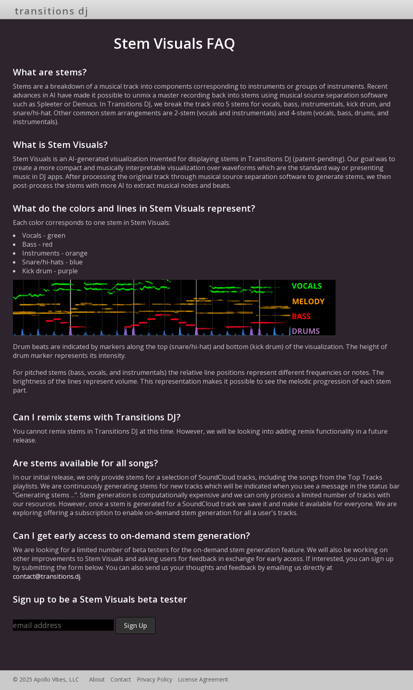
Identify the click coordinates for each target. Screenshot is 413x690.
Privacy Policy (154, 679)
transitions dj (52, 10)
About (97, 679)
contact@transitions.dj (46, 576)
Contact (121, 679)
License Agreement (203, 679)
